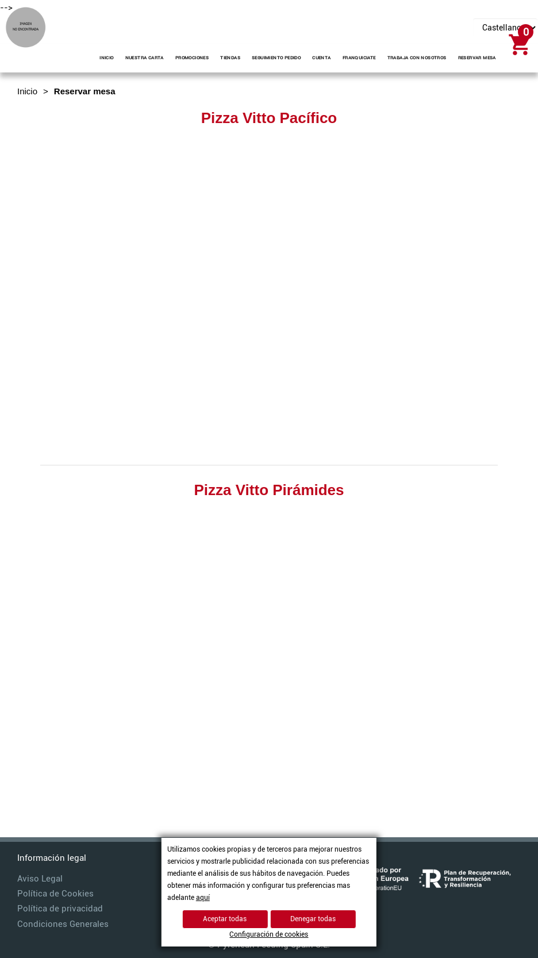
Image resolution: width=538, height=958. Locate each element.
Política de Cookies (55, 893)
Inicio (27, 91)
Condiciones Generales (63, 924)
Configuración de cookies (268, 934)
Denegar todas (313, 919)
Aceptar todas (225, 919)
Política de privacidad (60, 908)
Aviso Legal (40, 878)
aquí (203, 898)
